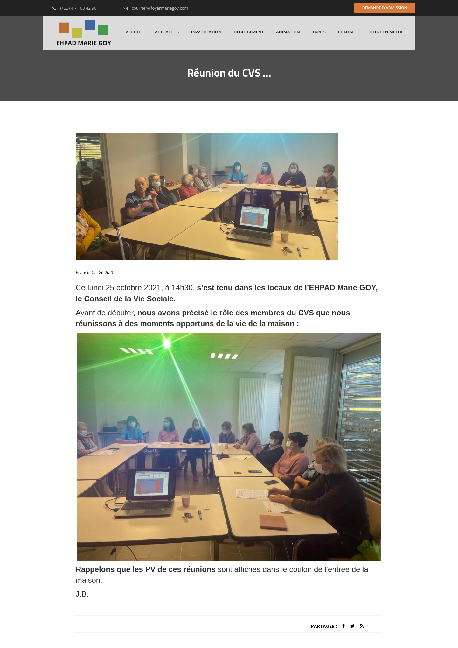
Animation (288, 32)
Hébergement (249, 32)
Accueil (134, 32)
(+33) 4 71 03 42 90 (69, 8)
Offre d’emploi (385, 32)
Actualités (167, 32)
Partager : (324, 626)
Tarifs (319, 32)
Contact (347, 32)
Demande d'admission (384, 8)
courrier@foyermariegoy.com (151, 8)
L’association (206, 32)
